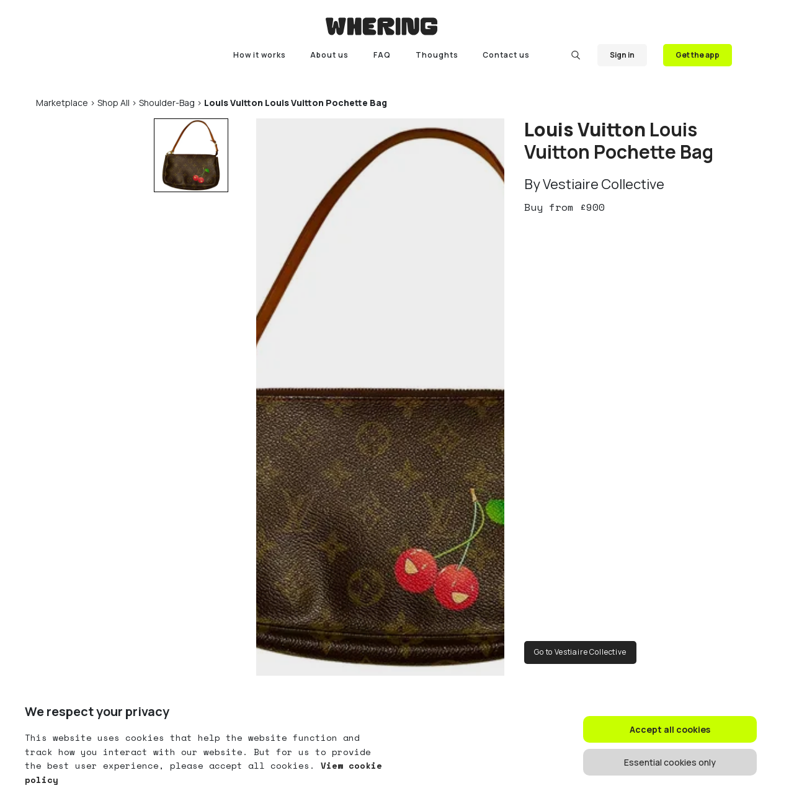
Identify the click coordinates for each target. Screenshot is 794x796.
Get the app (698, 55)
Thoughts (437, 55)
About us (329, 55)
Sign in (622, 55)
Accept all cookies (670, 729)
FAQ (382, 55)
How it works (259, 55)
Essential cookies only (670, 762)
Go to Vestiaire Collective (580, 652)
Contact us (506, 55)
